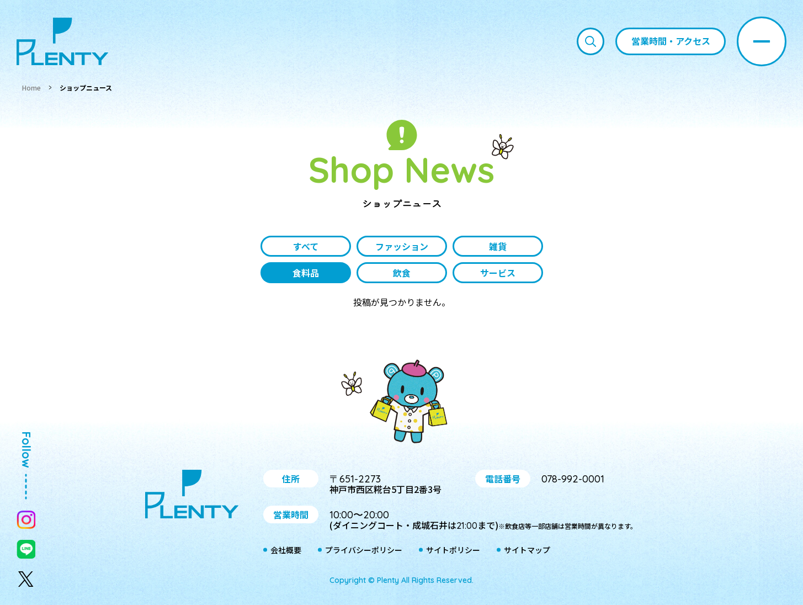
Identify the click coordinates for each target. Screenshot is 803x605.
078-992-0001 (572, 479)
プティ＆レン (401, 403)
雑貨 (498, 246)
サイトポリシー (453, 550)
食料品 (306, 272)
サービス (497, 272)
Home (31, 87)
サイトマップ (527, 550)
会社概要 (285, 550)
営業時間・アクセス (670, 40)
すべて (305, 246)
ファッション (401, 246)
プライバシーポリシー (363, 550)
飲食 (402, 272)
